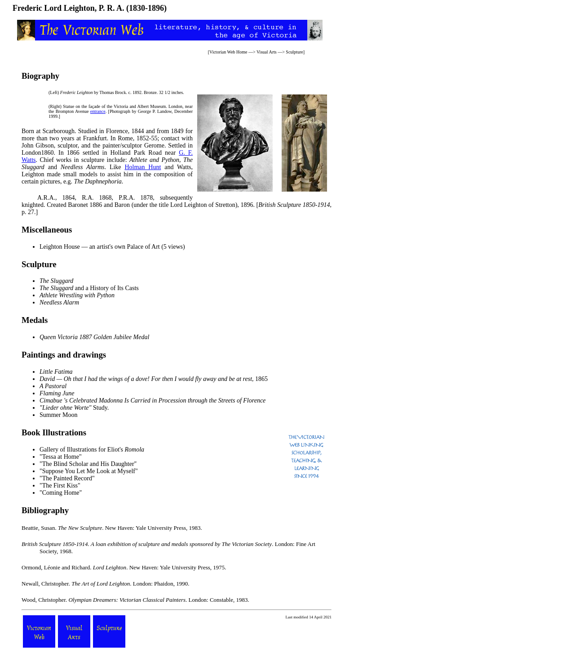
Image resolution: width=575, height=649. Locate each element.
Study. (74, 407)
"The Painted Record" (67, 478)
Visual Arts (267, 51)
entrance (98, 111)
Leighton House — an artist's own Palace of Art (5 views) (112, 246)
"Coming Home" (61, 492)
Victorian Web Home (228, 51)
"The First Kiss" (60, 485)
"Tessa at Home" (61, 456)
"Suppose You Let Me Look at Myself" (89, 471)
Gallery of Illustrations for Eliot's (92, 449)
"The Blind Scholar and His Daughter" (88, 464)
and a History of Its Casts (89, 288)
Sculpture (294, 51)
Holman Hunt (142, 167)
